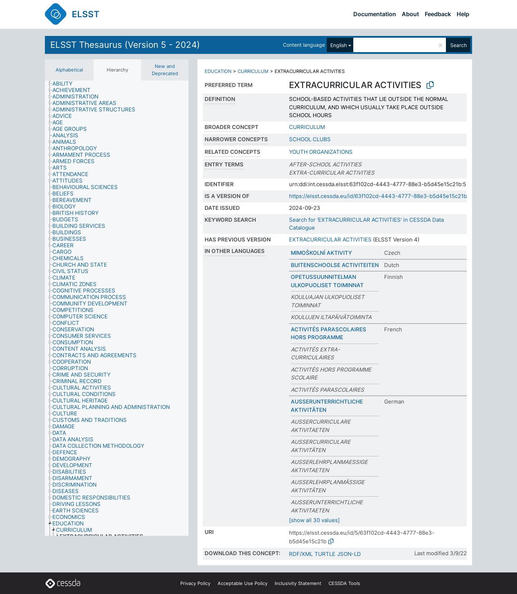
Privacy (195, 583)
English (338, 45)
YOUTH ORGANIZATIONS (321, 151)
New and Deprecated (165, 69)
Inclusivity (298, 583)
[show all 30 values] (314, 520)
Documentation (374, 14)
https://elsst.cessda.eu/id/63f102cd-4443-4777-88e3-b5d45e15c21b (378, 196)
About (410, 14)
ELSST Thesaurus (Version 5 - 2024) (125, 45)
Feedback (438, 14)
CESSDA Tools (344, 583)
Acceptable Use (242, 583)
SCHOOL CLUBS (310, 139)
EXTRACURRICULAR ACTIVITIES (330, 239)
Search (458, 45)
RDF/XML (301, 554)
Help (463, 14)
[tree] (116, 308)
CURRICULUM (253, 71)
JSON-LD (349, 554)
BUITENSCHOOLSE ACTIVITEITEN (335, 265)
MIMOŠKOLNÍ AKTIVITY (321, 252)
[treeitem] (65, 83)
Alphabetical (69, 70)
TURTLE (325, 554)
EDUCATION (218, 71)
